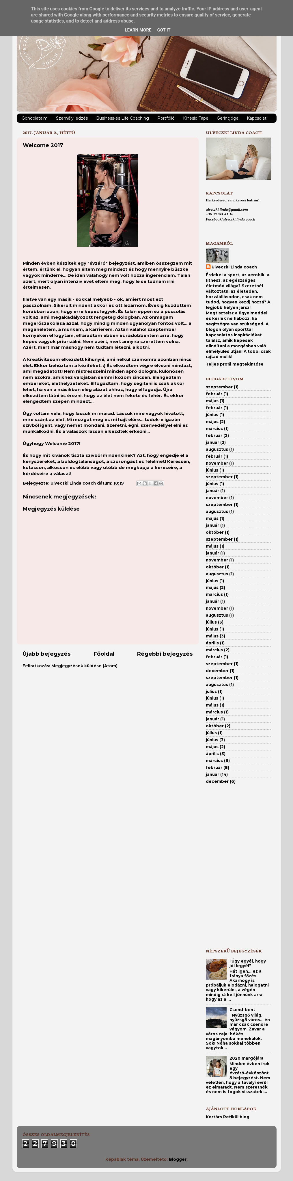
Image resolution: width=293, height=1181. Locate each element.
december (217, 670)
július (211, 622)
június (212, 414)
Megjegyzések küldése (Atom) (84, 665)
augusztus (217, 449)
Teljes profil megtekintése (235, 364)
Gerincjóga (227, 118)
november (217, 463)
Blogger (177, 1159)
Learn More (138, 30)
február (214, 394)
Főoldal (103, 653)
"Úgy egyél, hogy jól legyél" (247, 963)
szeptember (219, 387)
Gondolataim (35, 118)
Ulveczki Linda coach (234, 267)
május (212, 400)
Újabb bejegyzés (47, 653)
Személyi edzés (72, 118)
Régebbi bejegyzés (165, 653)
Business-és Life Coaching (122, 118)
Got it (163, 30)
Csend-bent (242, 1009)
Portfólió (166, 118)
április (212, 643)
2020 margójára (246, 1058)
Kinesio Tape (195, 118)
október (215, 532)
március (214, 428)
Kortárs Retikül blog (227, 1117)
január (212, 442)
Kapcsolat (256, 118)
